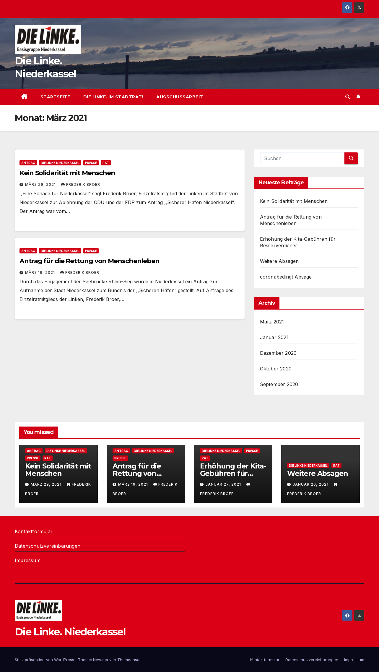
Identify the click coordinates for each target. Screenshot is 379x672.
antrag (28, 163)
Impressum (27, 560)
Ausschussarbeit (179, 97)
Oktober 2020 (276, 369)
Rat (106, 163)
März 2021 (272, 322)
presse (91, 163)
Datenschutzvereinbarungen (47, 546)
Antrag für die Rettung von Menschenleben (89, 261)
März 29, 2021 (41, 184)
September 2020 (279, 384)
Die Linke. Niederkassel (70, 632)
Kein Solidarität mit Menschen (67, 173)
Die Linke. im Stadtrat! (113, 97)
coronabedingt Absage (286, 277)
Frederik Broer (80, 184)
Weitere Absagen (279, 261)
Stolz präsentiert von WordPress (45, 659)
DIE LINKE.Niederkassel (60, 163)
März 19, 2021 (40, 272)
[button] (347, 97)
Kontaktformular (34, 531)
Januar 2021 (274, 337)
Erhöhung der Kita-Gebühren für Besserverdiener (233, 473)
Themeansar (129, 659)
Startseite (55, 97)
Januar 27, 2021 (224, 484)
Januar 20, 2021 (311, 484)
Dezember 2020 (278, 353)
